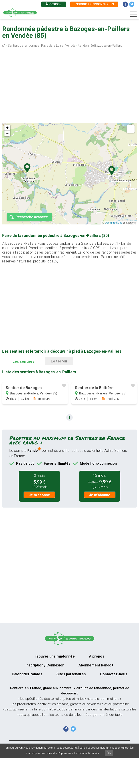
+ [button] (7, 127)
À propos (53, 4)
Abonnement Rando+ (96, 665)
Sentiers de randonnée (23, 45)
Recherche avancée (32, 217)
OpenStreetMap (113, 222)
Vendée (70, 45)
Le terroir (59, 361)
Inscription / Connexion (45, 665)
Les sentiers (23, 361)
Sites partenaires (71, 674)
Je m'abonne (39, 495)
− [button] (7, 133)
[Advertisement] (69, 86)
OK (109, 753)
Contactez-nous (113, 674)
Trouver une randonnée (55, 656)
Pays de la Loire (52, 45)
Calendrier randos (27, 674)
